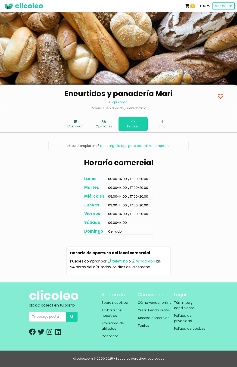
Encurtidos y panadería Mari (118, 93)
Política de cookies (190, 328)
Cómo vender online (155, 302)
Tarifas (144, 325)
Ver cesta (223, 6)
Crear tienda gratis (154, 310)
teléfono (118, 261)
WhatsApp (143, 261)
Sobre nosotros (115, 302)
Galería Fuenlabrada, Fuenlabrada (118, 108)
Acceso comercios (153, 318)
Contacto (110, 336)
